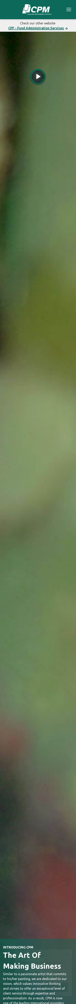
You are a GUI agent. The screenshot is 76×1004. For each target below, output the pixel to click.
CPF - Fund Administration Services (36, 28)
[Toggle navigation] (69, 10)
